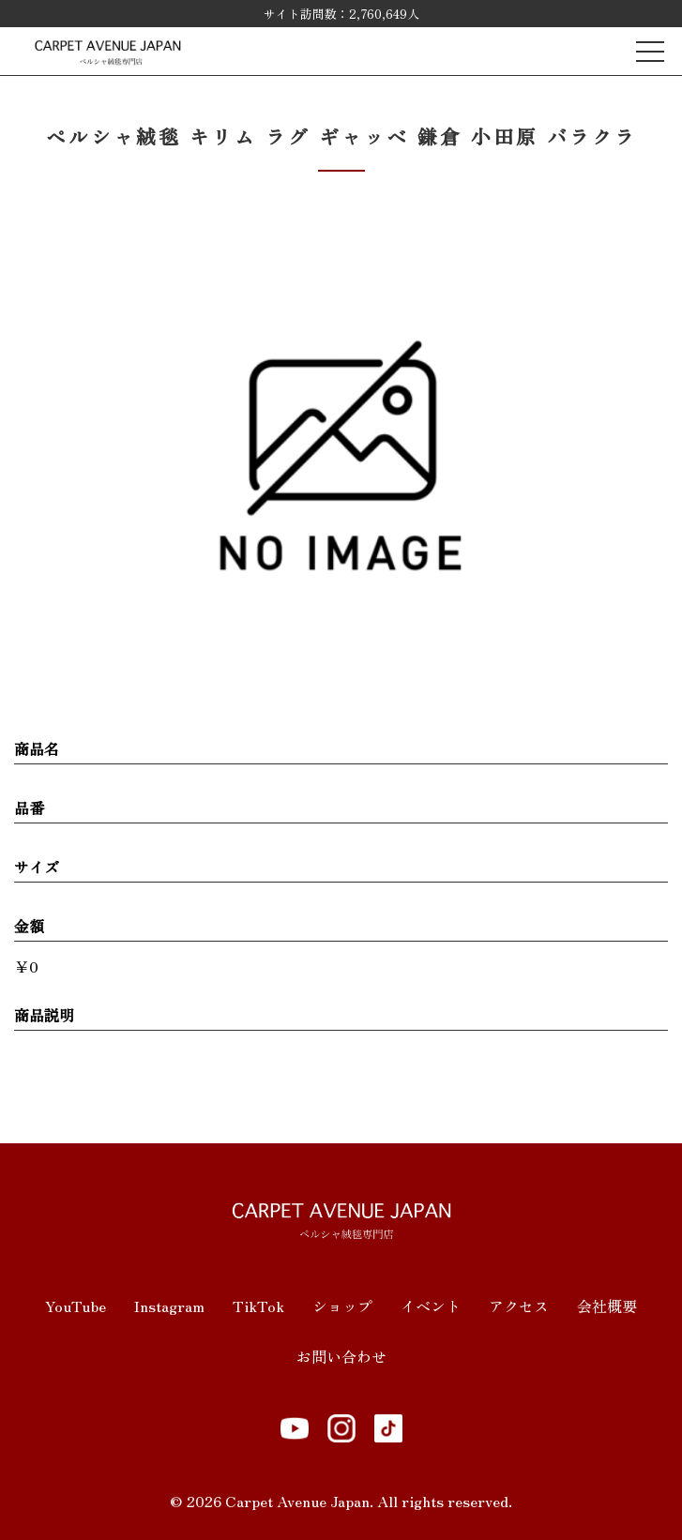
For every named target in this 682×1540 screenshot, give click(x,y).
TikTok (258, 1305)
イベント (431, 1305)
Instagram (169, 1305)
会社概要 (607, 1305)
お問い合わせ (341, 1356)
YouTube (75, 1305)
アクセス (519, 1305)
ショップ (342, 1305)
